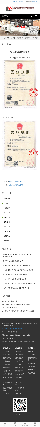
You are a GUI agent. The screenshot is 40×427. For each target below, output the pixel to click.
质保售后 (7, 236)
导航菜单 (5, 16)
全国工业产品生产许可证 (17, 182)
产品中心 (6, 348)
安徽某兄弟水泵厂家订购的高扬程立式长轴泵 (18, 270)
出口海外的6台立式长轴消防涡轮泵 (14, 279)
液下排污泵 (7, 371)
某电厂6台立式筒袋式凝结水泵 (13, 261)
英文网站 (21, 1)
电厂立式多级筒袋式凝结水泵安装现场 (15, 274)
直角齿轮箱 (31, 373)
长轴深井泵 (7, 364)
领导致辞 (7, 199)
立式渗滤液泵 (32, 366)
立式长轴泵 (7, 351)
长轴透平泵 (7, 367)
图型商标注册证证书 (16, 185)
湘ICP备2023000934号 (9, 328)
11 (30, 34)
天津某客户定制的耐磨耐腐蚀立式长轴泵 (16, 265)
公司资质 (35, 38)
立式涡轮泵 (7, 361)
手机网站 (14, 1)
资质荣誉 (27, 38)
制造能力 (7, 217)
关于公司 (20, 38)
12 (32, 34)
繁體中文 (34, 1)
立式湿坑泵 (7, 358)
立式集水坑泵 (7, 374)
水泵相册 (18, 348)
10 (28, 34)
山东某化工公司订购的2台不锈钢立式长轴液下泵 (19, 283)
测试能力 (7, 227)
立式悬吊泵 (7, 355)
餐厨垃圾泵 (31, 370)
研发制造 (7, 231)
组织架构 (7, 208)
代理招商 (7, 240)
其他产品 (6, 393)
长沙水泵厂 (21, 328)
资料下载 (31, 351)
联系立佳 (25, 424)
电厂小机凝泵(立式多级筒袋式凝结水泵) (16, 288)
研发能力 (7, 213)
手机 (15, 424)
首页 (12, 38)
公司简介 (7, 203)
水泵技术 (31, 348)
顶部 (35, 424)
